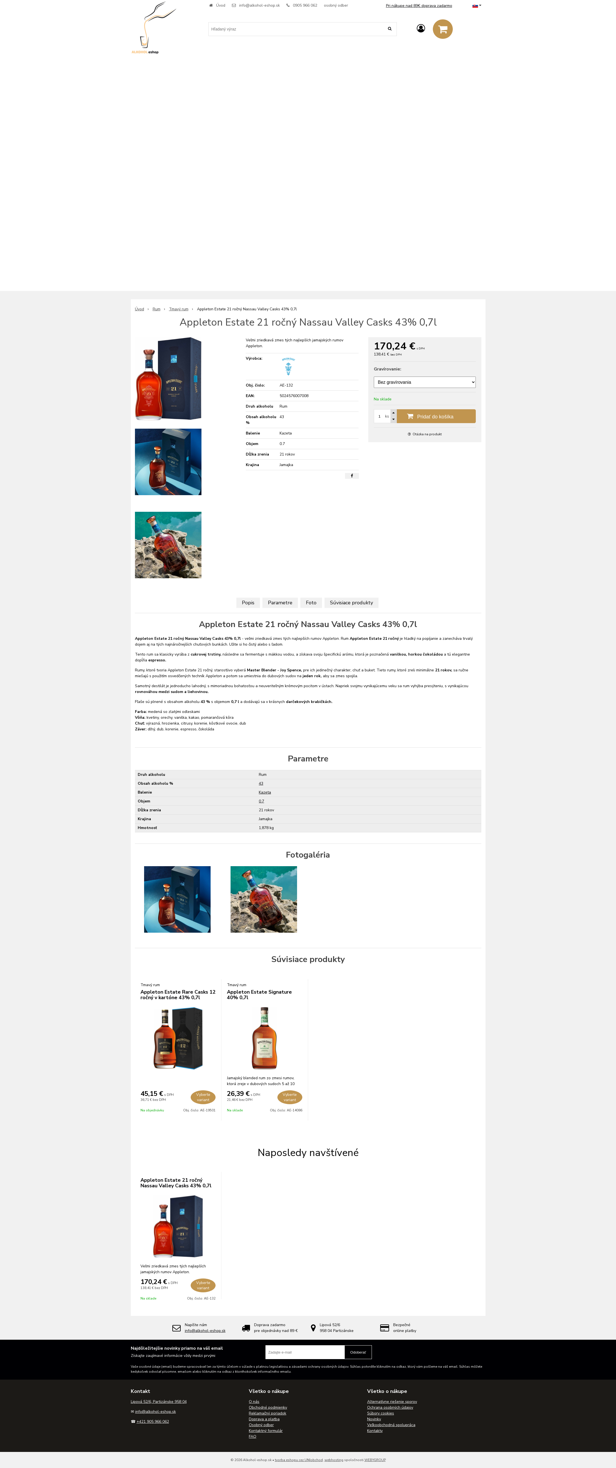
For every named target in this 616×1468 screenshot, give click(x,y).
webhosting (333, 1460)
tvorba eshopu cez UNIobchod (299, 1460)
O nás (254, 1401)
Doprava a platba (264, 1419)
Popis (248, 602)
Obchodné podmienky (268, 1407)
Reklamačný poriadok (267, 1413)
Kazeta (265, 792)
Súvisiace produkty (351, 602)
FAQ (252, 1436)
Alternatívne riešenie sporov (392, 1401)
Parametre (280, 602)
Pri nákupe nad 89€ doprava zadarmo (419, 5)
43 (261, 783)
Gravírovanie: (387, 369)
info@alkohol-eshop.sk (259, 5)
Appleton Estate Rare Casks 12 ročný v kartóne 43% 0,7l (178, 995)
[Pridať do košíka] (425, 416)
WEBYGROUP (375, 1460)
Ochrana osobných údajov (390, 1407)
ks (387, 416)
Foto (311, 602)
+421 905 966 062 (153, 1421)
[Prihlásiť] (421, 28)
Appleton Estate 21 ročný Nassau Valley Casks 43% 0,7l (175, 1183)
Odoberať (358, 1352)
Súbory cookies (380, 1413)
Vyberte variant (203, 1097)
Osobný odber (261, 1425)
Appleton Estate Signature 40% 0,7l (259, 995)
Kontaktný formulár (266, 1430)
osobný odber (336, 5)
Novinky (374, 1419)
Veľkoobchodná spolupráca (391, 1425)
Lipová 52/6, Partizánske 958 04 (159, 1401)
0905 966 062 (305, 5)
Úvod (220, 5)
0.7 (261, 801)
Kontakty (375, 1430)
